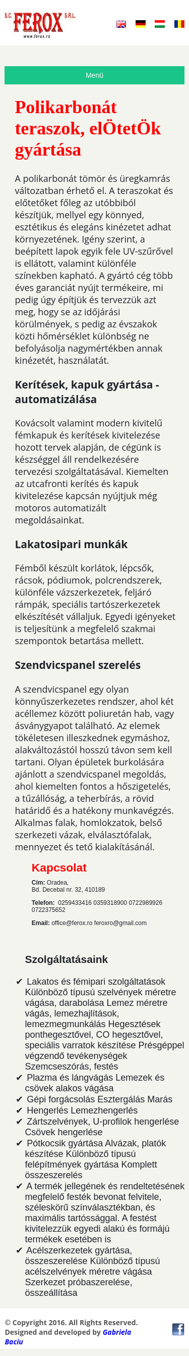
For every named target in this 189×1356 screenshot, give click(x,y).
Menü (94, 75)
